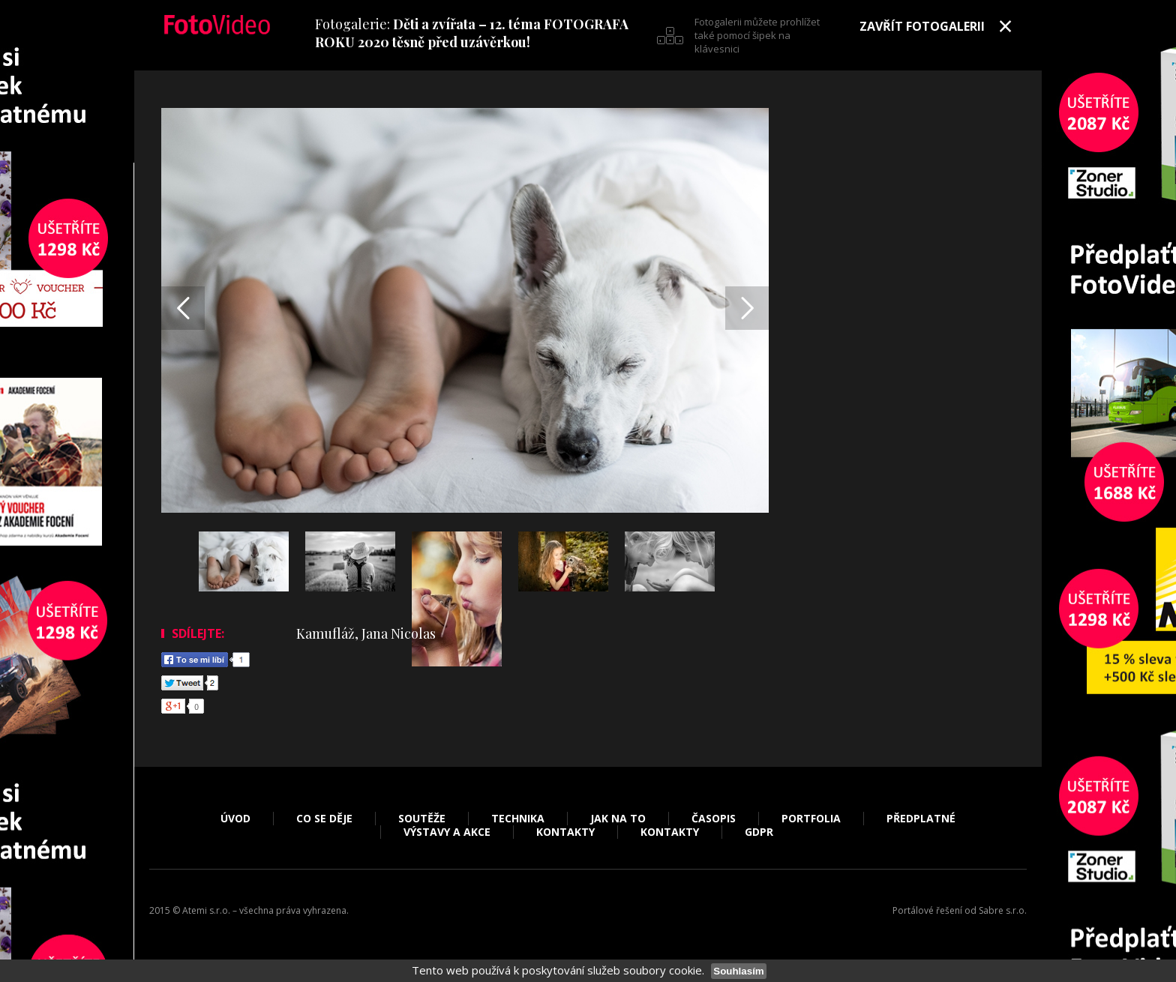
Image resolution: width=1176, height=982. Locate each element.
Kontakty (565, 832)
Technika (517, 818)
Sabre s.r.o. (1003, 910)
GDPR (759, 832)
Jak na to (618, 818)
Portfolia (811, 818)
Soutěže (422, 818)
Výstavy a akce (447, 832)
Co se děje (324, 818)
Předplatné (921, 818)
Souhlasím (738, 971)
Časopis (714, 818)
